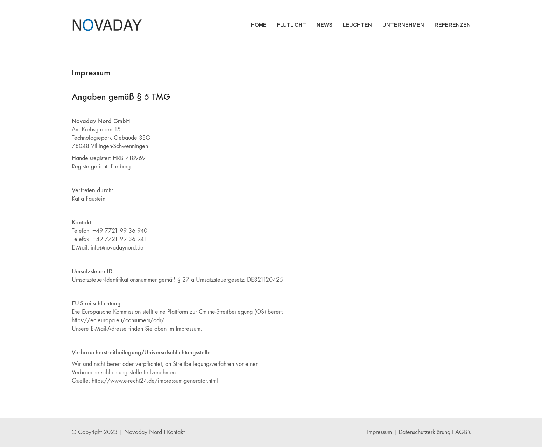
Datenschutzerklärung (424, 432)
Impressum (379, 432)
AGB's (463, 432)
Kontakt (176, 432)
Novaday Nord (143, 432)
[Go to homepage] (107, 24)
